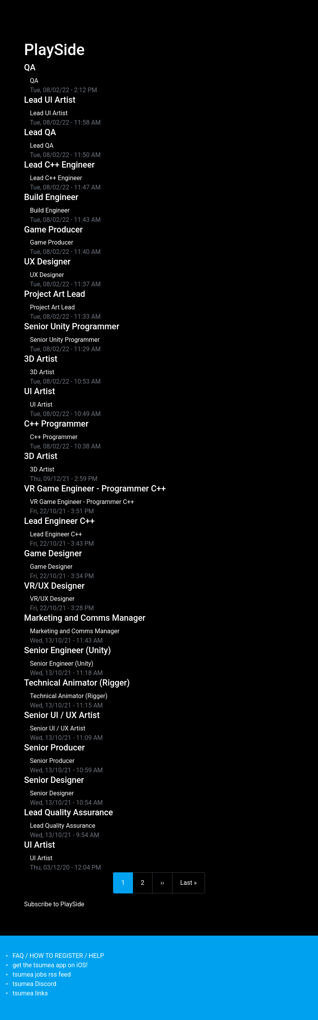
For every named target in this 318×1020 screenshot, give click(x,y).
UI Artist (39, 391)
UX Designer (47, 261)
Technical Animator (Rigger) (77, 683)
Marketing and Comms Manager (85, 618)
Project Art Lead (54, 294)
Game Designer (53, 553)
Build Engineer (51, 197)
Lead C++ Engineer (59, 165)
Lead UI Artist (50, 100)
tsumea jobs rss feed (42, 974)
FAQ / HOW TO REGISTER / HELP (58, 955)
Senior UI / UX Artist (62, 715)
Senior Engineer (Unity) (67, 650)
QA (30, 67)
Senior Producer (54, 747)
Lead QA (40, 132)
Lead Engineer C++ (59, 521)
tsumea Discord (34, 984)
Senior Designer (54, 780)
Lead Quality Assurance (68, 812)
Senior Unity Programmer (72, 326)
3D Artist (40, 359)
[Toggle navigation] (29, 11)
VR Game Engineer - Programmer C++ (95, 488)
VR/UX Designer (54, 586)
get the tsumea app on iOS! (50, 965)
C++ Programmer (56, 424)
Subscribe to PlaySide (54, 904)
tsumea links (30, 993)
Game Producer (53, 229)
